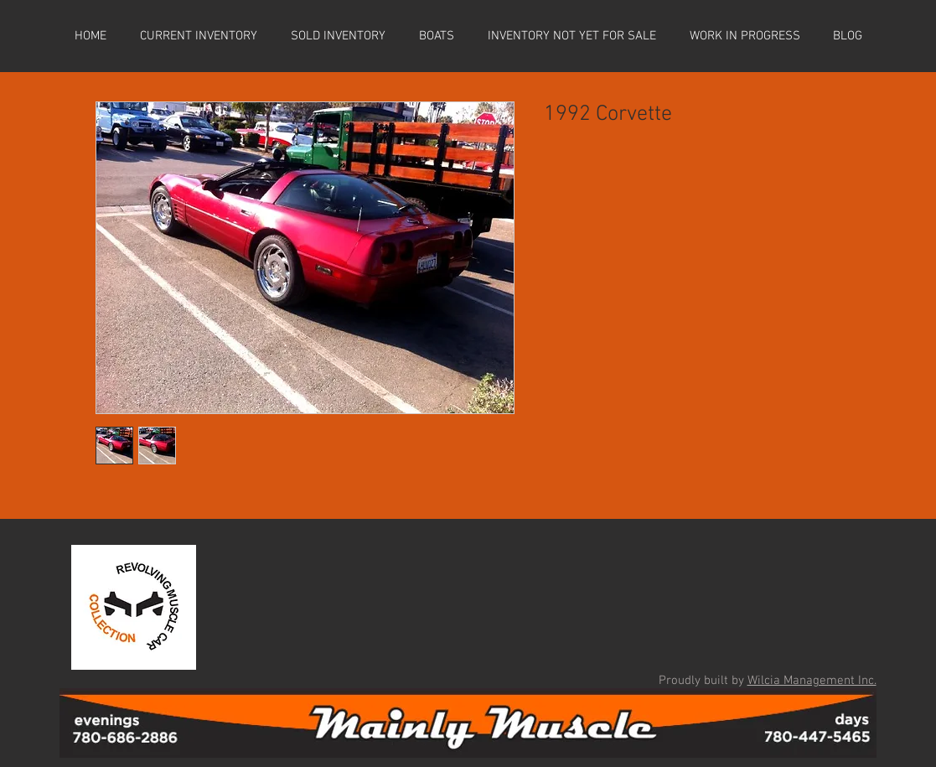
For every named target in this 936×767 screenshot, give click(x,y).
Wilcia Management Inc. (812, 680)
